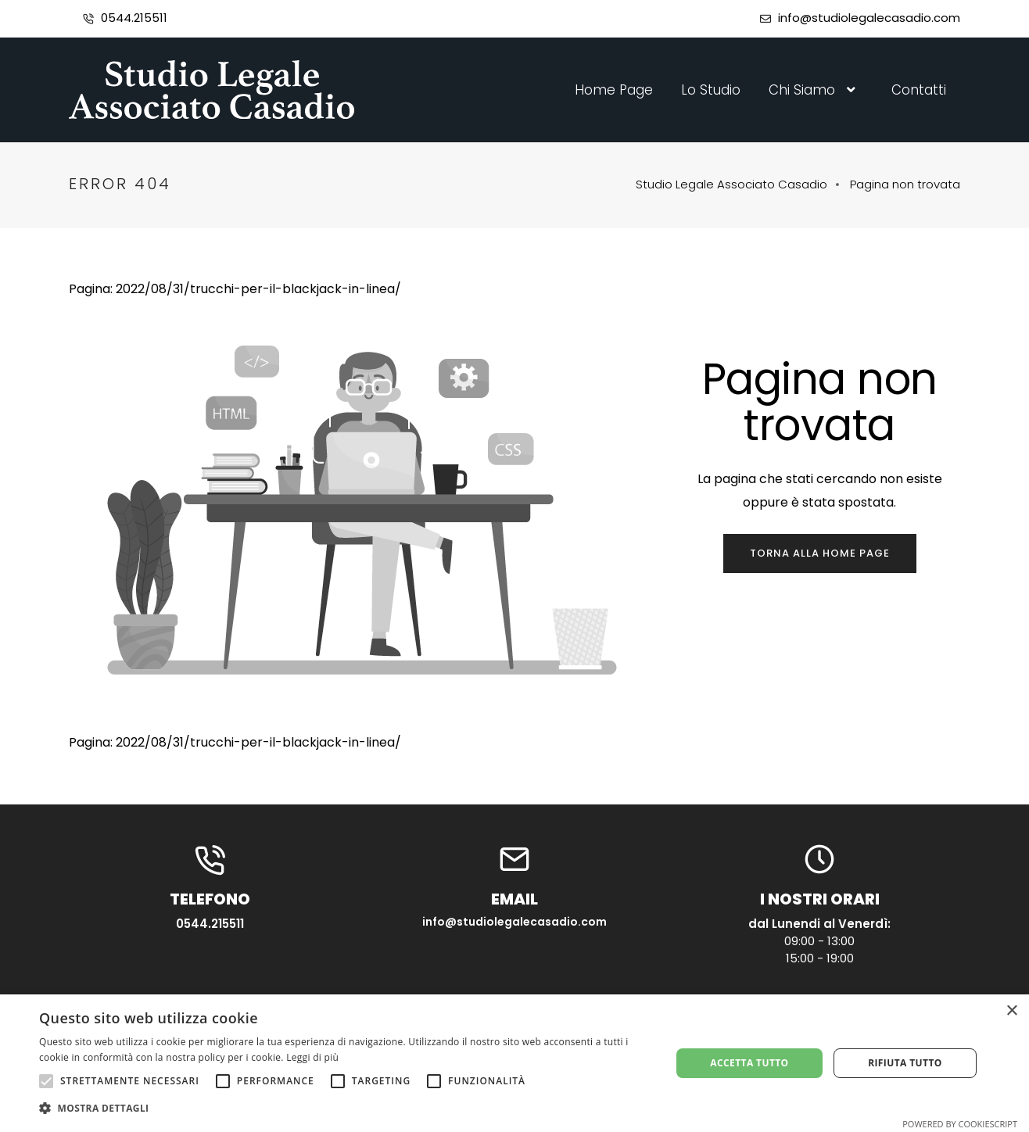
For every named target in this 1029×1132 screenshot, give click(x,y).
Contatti (918, 90)
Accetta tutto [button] (749, 1062)
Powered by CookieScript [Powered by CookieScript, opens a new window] (959, 1124)
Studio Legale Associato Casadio (731, 184)
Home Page (614, 90)
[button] (345, 1108)
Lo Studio (710, 90)
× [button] (1011, 1011)
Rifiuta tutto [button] (905, 1062)
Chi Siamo (816, 90)
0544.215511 (134, 17)
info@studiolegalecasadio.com (869, 17)
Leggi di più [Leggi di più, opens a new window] (312, 1057)
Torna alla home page (820, 553)
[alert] (514, 1063)
